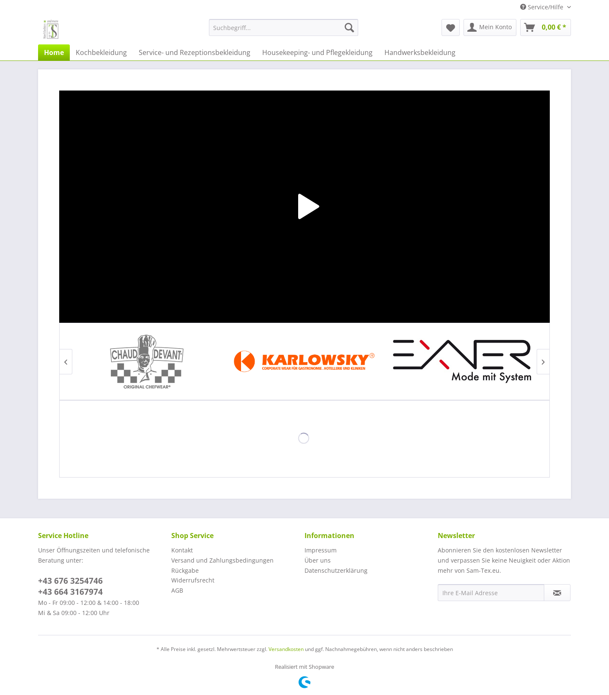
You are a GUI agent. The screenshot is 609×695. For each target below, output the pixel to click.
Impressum (320, 550)
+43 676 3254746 (70, 580)
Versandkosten (286, 649)
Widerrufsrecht (192, 580)
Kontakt (182, 550)
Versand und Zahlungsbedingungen (222, 560)
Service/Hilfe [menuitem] (542, 7)
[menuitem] (283, 27)
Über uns (317, 560)
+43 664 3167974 (70, 591)
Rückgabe (185, 570)
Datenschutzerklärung (336, 570)
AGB (177, 590)
